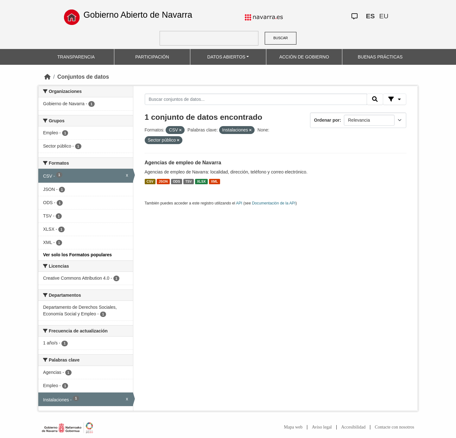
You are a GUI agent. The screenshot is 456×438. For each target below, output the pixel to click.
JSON (163, 181)
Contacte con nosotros (394, 427)
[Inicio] (47, 77)
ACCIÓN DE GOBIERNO (304, 56)
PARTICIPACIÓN (152, 56)
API (239, 203)
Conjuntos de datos (83, 77)
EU (383, 16)
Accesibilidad (353, 427)
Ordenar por (327, 120)
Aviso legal (322, 427)
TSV (188, 181)
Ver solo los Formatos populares (77, 254)
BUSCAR (280, 38)
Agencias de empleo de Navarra (183, 162)
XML (214, 181)
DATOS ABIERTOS (226, 56)
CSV (150, 181)
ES (370, 16)
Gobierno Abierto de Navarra (137, 15)
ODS (176, 181)
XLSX (201, 181)
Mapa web (293, 427)
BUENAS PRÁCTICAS (380, 56)
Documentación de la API (274, 203)
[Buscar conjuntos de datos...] (256, 99)
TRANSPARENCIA (76, 56)
